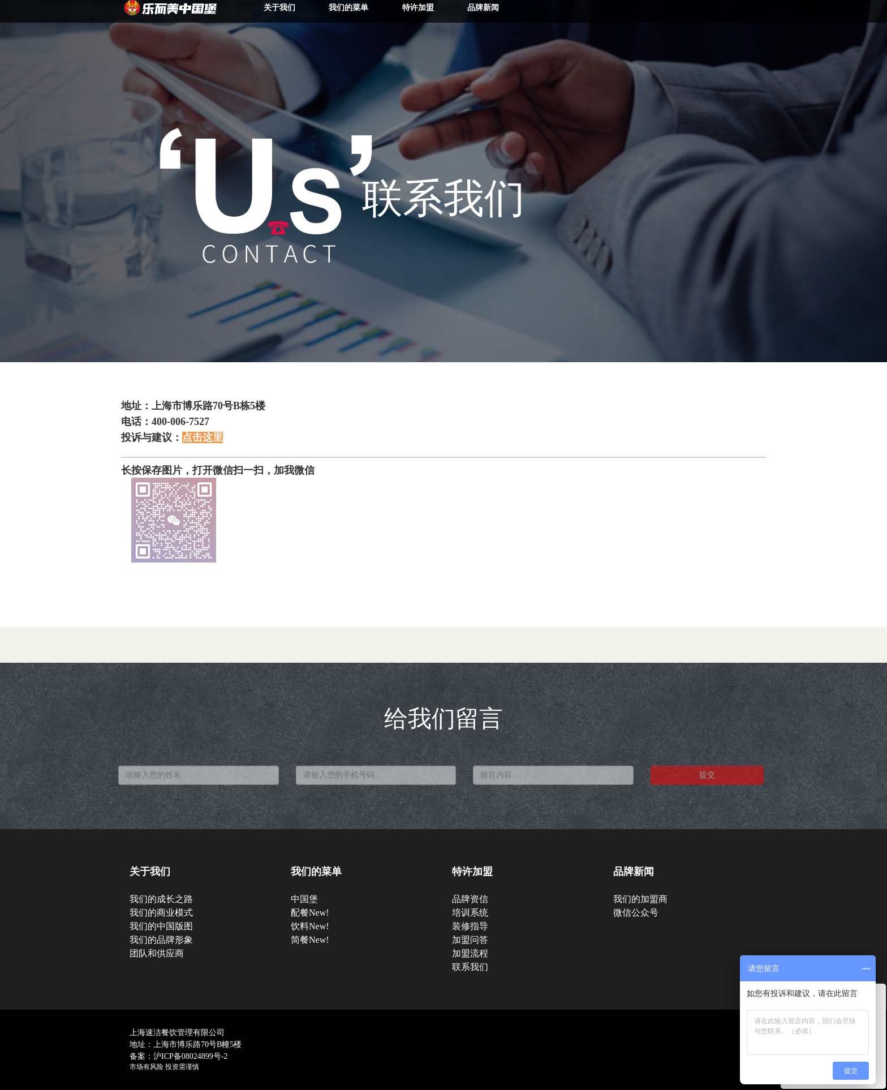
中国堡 (304, 899)
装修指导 (470, 926)
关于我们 (279, 7)
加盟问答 (470, 940)
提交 (707, 782)
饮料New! (310, 926)
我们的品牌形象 (161, 940)
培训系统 (470, 912)
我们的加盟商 (640, 899)
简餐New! (310, 940)
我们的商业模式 (161, 912)
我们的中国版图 (161, 926)
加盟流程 (470, 953)
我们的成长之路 (161, 899)
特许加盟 (418, 7)
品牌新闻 (483, 7)
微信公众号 (635, 912)
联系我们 (470, 967)
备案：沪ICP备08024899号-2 (178, 1056)
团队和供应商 (157, 953)
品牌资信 (470, 899)
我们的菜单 (348, 7)
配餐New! (310, 912)
